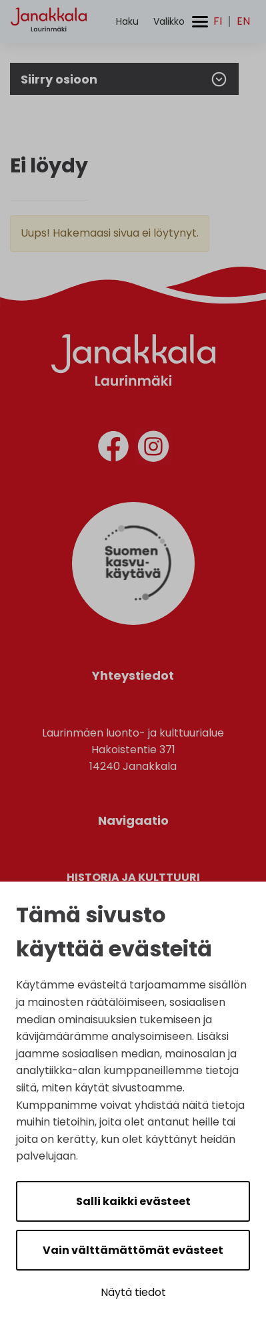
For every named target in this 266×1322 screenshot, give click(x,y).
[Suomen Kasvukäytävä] (133, 621)
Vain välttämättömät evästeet (133, 1250)
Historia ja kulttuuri (133, 877)
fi (217, 21)
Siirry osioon (124, 79)
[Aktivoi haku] (127, 22)
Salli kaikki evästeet (133, 1201)
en (243, 21)
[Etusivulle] (49, 43)
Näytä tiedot (133, 1292)
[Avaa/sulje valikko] (180, 22)
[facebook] (113, 449)
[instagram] (153, 449)
